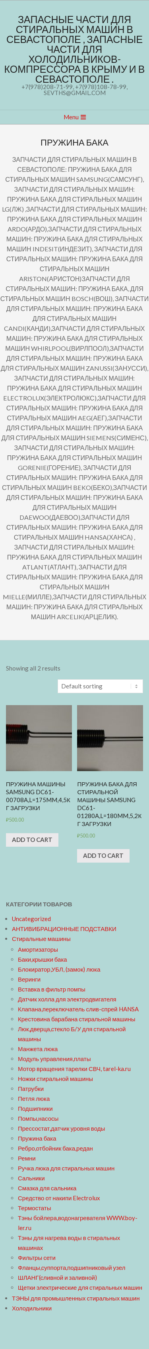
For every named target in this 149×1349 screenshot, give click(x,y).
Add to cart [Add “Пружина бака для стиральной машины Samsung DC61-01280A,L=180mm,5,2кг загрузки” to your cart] (103, 855)
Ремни (27, 1158)
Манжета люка (38, 1048)
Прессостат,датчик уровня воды (61, 1128)
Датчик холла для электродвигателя (67, 999)
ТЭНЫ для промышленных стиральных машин (75, 1298)
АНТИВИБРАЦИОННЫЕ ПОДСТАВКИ (64, 928)
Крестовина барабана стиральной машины (76, 1018)
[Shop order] (100, 686)
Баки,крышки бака (42, 959)
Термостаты (34, 1207)
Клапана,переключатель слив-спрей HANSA (78, 1009)
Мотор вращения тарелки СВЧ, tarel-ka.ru (74, 1068)
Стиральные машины (41, 938)
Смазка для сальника (47, 1188)
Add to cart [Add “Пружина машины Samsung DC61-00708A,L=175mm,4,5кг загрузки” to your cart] (32, 839)
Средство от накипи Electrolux (59, 1197)
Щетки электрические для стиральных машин (80, 1287)
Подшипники (35, 1108)
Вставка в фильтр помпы (51, 989)
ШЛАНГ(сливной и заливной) (57, 1277)
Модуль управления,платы (54, 1058)
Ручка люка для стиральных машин (66, 1168)
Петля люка (34, 1098)
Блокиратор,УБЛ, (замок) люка (59, 969)
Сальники (31, 1178)
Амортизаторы (38, 949)
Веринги (29, 979)
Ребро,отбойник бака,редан (55, 1148)
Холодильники (32, 1308)
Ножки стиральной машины (55, 1078)
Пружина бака (37, 1138)
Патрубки (31, 1088)
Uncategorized (31, 918)
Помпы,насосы (38, 1118)
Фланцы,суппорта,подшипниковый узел (71, 1267)
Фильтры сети (37, 1257)
